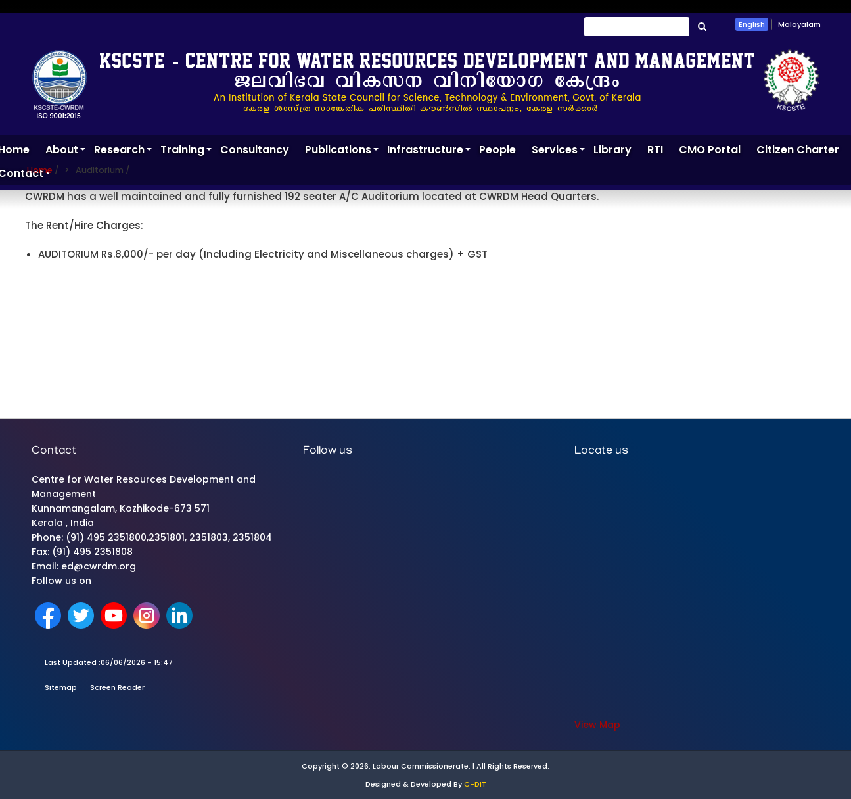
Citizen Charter (797, 149)
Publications (342, 152)
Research (123, 152)
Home (40, 170)
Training (186, 152)
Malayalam (799, 24)
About (65, 152)
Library (612, 149)
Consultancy (254, 149)
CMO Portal (710, 149)
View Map (597, 724)
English (752, 24)
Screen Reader (117, 687)
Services (559, 152)
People (497, 149)
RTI (655, 149)
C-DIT (475, 784)
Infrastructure (429, 152)
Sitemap (61, 687)
